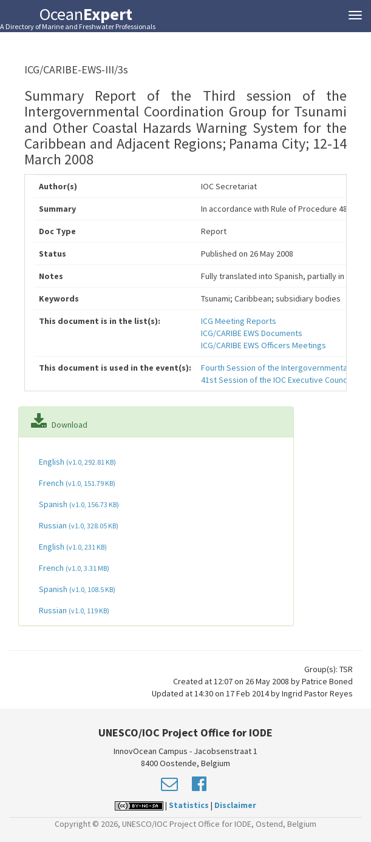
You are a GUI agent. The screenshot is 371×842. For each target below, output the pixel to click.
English (76, 461)
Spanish (78, 504)
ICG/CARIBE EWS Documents (251, 333)
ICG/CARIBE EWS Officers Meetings (263, 345)
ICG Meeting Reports (238, 320)
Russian (77, 525)
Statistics (189, 805)
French (76, 482)
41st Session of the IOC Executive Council (276, 379)
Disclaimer (235, 805)
